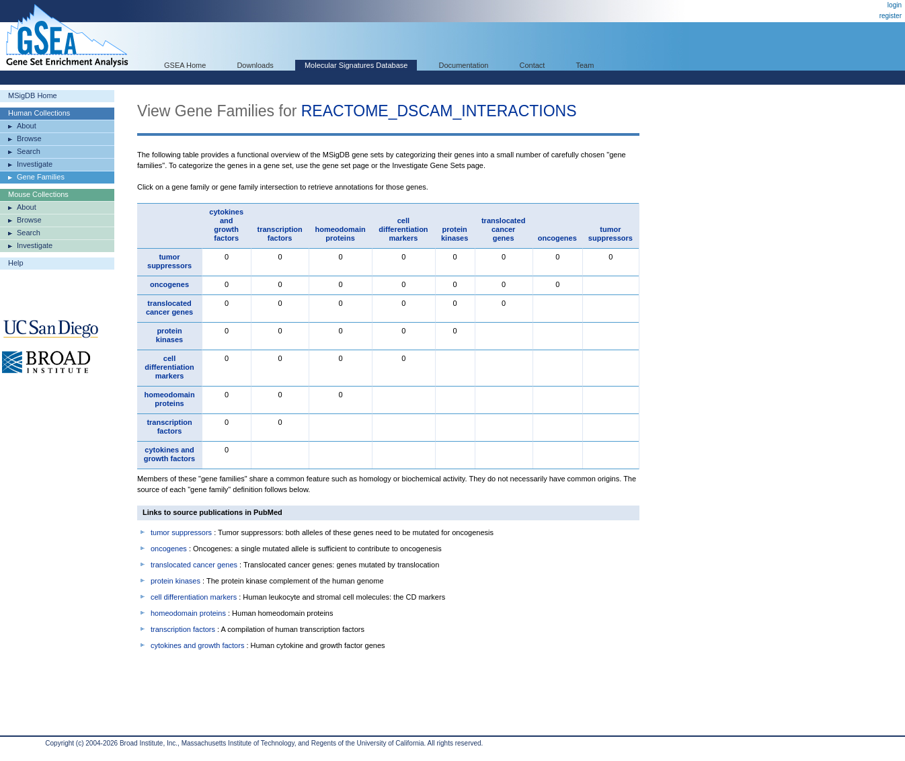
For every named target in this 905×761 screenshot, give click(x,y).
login (895, 5)
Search (28, 151)
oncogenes (557, 238)
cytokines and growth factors (226, 225)
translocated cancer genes (503, 229)
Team (585, 65)
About (26, 126)
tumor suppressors (610, 233)
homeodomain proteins (340, 233)
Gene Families (41, 177)
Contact (532, 65)
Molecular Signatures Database (356, 65)
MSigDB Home (32, 95)
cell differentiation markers (403, 229)
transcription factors (280, 233)
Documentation (463, 65)
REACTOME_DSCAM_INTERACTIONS (439, 111)
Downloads (255, 65)
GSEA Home (185, 65)
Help (16, 263)
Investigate (34, 164)
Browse (29, 138)
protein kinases (454, 233)
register (890, 15)
